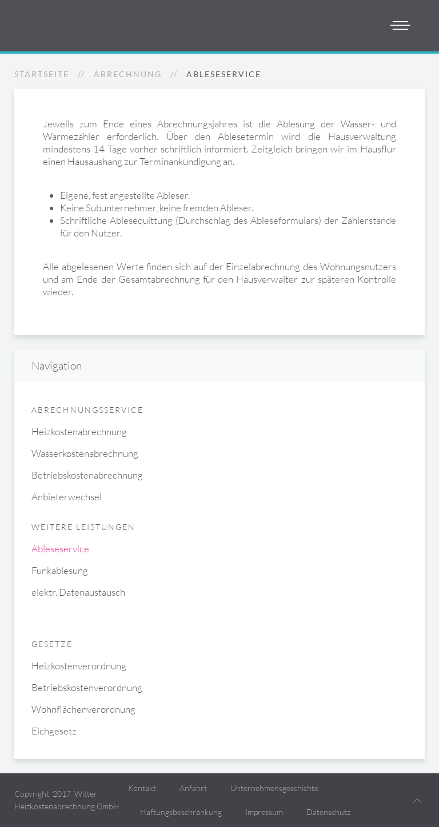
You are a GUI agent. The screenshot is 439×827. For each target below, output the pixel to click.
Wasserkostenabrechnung (84, 453)
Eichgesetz (54, 731)
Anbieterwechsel (66, 497)
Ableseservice (60, 549)
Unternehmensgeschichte (274, 788)
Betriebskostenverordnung (86, 687)
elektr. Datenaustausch (78, 592)
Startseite (41, 74)
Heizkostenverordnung (78, 666)
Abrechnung (128, 74)
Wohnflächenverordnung (83, 709)
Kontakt (142, 788)
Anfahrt (193, 788)
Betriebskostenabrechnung (87, 475)
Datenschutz (328, 812)
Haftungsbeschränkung (181, 812)
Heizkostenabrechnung (79, 431)
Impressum (264, 812)
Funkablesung (59, 570)
